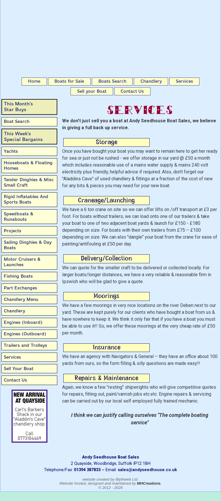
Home (34, 81)
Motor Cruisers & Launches (22, 262)
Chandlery (151, 81)
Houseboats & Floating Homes (28, 165)
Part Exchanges (20, 288)
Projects (12, 230)
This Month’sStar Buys (18, 106)
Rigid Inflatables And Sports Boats (26, 199)
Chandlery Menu (21, 299)
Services (184, 81)
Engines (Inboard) (23, 322)
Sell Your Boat (18, 368)
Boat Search (16, 121)
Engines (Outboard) (25, 333)
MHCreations (149, 483)
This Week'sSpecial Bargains (23, 136)
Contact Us (132, 91)
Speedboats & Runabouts (18, 216)
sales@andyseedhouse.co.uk (147, 469)
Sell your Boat (91, 91)
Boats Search (112, 81)
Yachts (11, 151)
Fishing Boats (18, 276)
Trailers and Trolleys (25, 345)
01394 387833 (87, 469)
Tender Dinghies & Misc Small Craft (29, 182)
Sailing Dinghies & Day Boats (28, 245)
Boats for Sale (69, 81)
